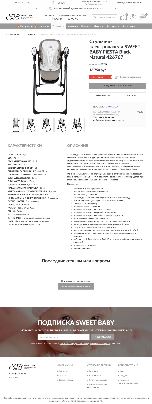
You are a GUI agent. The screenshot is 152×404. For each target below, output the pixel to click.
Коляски (45, 26)
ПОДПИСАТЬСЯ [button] (103, 337)
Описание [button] (131, 95)
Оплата (62, 376)
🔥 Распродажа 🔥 (27, 26)
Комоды (85, 26)
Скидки (123, 376)
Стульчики (58, 26)
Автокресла (113, 26)
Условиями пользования (100, 344)
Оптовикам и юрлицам (72, 16)
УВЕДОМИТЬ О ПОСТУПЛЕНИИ (118, 86)
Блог (122, 371)
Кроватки (73, 26)
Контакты (72, 19)
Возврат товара (65, 380)
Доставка (63, 371)
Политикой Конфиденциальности (74, 344)
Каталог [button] (49, 16)
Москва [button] (113, 107)
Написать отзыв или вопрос (76, 286)
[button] (94, 4)
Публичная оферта (98, 380)
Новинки (57, 19)
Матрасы (98, 26)
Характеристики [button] (103, 95)
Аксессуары (129, 26)
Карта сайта (95, 376)
